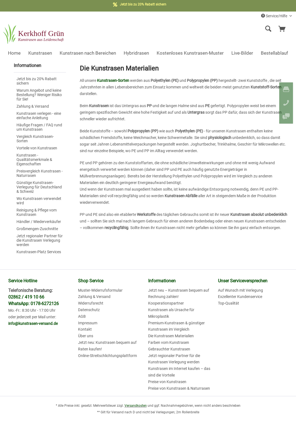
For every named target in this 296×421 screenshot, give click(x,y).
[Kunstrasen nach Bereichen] (88, 53)
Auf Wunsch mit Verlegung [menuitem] (240, 290)
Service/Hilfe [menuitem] (274, 16)
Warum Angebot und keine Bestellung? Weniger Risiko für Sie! (39, 94)
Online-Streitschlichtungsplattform (107, 355)
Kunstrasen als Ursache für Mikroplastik (171, 313)
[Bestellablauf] (274, 53)
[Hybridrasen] (136, 53)
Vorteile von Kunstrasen (36, 148)
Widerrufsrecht (90, 303)
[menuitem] (232, 28)
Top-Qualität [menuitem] (228, 303)
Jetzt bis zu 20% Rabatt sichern (36, 81)
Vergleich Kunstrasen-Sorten (35, 138)
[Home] (14, 53)
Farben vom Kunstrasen (168, 342)
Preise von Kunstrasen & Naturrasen (179, 388)
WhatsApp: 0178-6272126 (33, 303)
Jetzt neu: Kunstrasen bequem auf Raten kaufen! (107, 345)
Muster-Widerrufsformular (100, 290)
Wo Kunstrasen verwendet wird (38, 200)
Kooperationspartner (166, 303)
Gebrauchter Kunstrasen (169, 349)
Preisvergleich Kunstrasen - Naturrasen (39, 173)
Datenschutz (89, 310)
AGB (82, 316)
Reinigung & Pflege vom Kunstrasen (36, 212)
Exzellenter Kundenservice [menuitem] (240, 296)
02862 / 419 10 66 (26, 297)
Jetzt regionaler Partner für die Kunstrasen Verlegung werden (39, 240)
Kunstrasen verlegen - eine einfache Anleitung (38, 115)
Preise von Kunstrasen (167, 382)
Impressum (87, 323)
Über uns (85, 336)
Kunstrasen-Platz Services (38, 252)
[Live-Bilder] (242, 53)
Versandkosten (136, 406)
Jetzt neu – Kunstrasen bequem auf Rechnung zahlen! (178, 293)
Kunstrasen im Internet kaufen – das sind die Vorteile (179, 371)
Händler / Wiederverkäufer (38, 221)
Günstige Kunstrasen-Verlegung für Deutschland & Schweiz (39, 187)
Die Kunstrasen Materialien (171, 336)
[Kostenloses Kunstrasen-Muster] (190, 53)
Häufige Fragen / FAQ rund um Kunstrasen (39, 127)
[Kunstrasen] (40, 53)
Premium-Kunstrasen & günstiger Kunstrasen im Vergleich (176, 326)
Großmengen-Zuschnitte (37, 229)
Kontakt (85, 329)
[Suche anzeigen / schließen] (268, 28)
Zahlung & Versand (32, 106)
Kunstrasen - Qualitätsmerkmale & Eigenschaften (34, 159)
